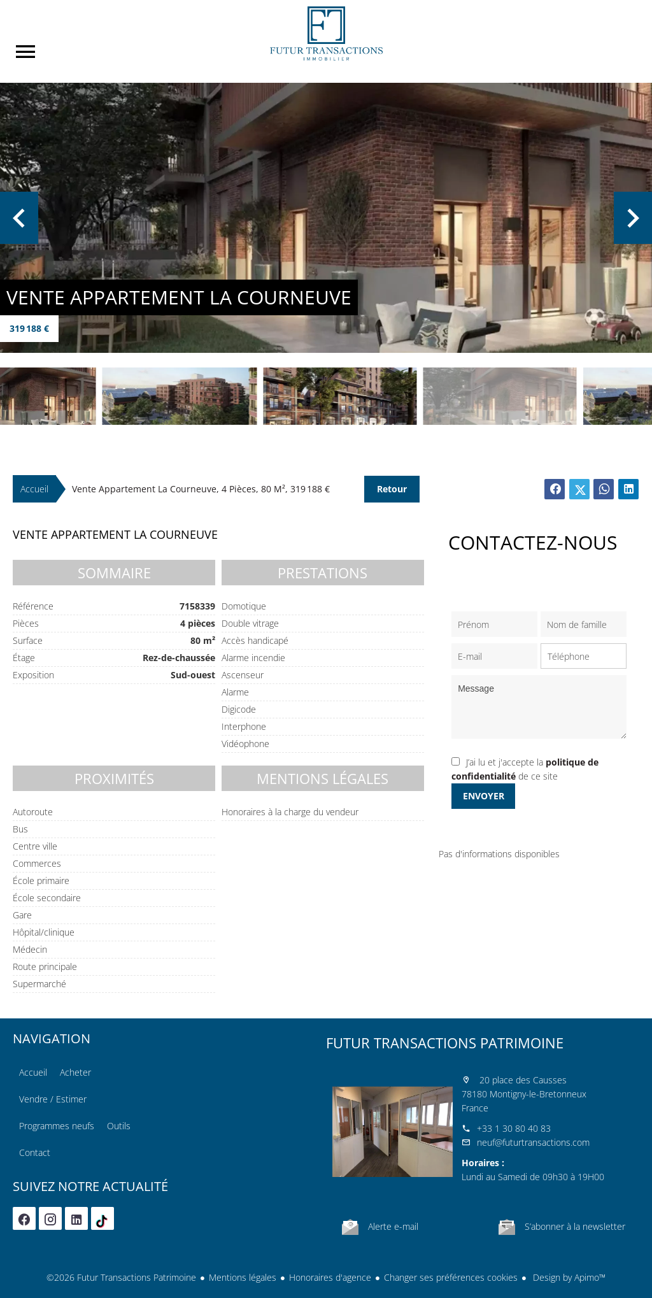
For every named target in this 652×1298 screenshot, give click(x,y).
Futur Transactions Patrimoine (444, 1042)
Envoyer (483, 796)
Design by (568, 1277)
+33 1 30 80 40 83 (514, 1128)
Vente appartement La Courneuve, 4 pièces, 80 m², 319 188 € (201, 489)
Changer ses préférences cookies (451, 1277)
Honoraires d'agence (330, 1277)
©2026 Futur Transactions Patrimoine (121, 1277)
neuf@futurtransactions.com (533, 1142)
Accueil (326, 33)
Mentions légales (242, 1277)
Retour (392, 489)
